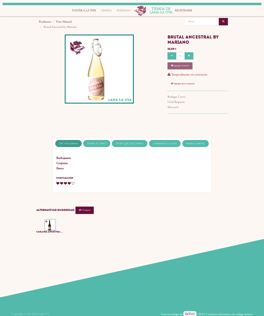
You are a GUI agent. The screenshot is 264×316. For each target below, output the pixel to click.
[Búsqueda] (223, 21)
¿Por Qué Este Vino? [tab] (129, 143)
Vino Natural (63, 21)
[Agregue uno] (189, 56)
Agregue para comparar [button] (183, 83)
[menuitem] (83, 11)
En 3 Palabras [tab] (68, 143)
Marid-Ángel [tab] (195, 143)
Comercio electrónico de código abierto (229, 314)
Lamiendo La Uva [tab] (165, 143)
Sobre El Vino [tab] (96, 143)
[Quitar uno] (171, 56)
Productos (45, 21)
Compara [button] (84, 210)
